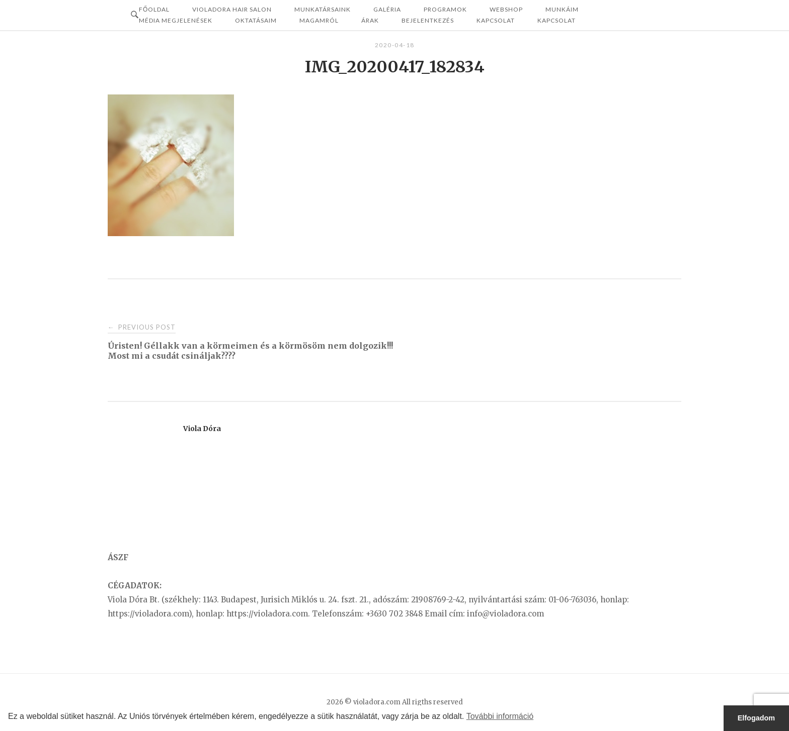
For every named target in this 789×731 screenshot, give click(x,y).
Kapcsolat (496, 20)
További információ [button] (499, 716)
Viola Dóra (202, 428)
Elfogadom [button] (756, 718)
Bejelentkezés (428, 20)
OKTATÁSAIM (256, 20)
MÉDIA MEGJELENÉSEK (175, 20)
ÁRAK (370, 20)
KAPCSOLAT (556, 20)
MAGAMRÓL (319, 20)
